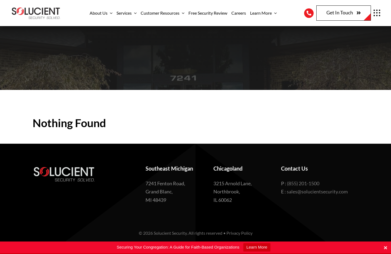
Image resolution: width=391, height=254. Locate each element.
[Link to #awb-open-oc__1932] (377, 13)
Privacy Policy (239, 233)
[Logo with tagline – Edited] (36, 9)
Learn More (257, 247)
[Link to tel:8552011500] (309, 13)
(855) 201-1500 (303, 183)
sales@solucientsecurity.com (317, 192)
